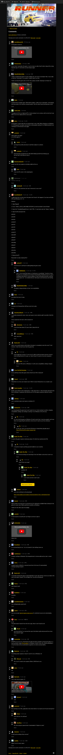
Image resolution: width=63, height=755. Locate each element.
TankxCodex (17, 110)
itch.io (10, 753)
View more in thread (27, 484)
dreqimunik (19, 185)
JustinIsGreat (17, 553)
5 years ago (26, 312)
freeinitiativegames (18, 601)
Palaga (18, 713)
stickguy (19, 489)
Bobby (15, 100)
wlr (15, 303)
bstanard (19, 697)
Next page (33, 38)
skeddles (16, 740)
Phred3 (18, 628)
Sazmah (16, 501)
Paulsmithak (17, 639)
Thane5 (16, 379)
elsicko (15, 562)
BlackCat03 (17, 342)
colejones (16, 398)
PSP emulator (25, 643)
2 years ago (20, 121)
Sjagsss (16, 583)
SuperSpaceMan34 (18, 312)
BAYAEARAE (17, 523)
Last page (38, 38)
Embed (24, 753)
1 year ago (24, 63)
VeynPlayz (19, 722)
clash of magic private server (26, 613)
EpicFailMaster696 (18, 42)
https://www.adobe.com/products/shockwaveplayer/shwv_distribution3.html (32, 494)
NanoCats (16, 651)
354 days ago (27, 42)
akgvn (15, 121)
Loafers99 (19, 263)
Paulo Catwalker (18, 388)
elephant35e (17, 407)
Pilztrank (19, 658)
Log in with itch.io (13, 34)
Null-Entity (16, 676)
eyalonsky (16, 133)
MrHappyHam (17, 63)
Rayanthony (17, 544)
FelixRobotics (22, 270)
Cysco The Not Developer (20, 370)
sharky (18, 142)
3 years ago (22, 133)
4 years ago (27, 161)
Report (20, 753)
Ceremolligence (20, 333)
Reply (12, 59)
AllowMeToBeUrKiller (19, 74)
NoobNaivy (17, 592)
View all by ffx (15, 753)
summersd (16, 706)
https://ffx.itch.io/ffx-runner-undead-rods (25, 430)
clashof (16, 610)
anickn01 (16, 514)
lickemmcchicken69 (19, 161)
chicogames (19, 324)
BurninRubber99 (18, 194)
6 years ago (21, 562)
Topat (15, 619)
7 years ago (22, 706)
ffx (17, 352)
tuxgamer (16, 731)
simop (15, 668)
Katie (18, 169)
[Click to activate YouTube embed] (21, 52)
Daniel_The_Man (18, 436)
